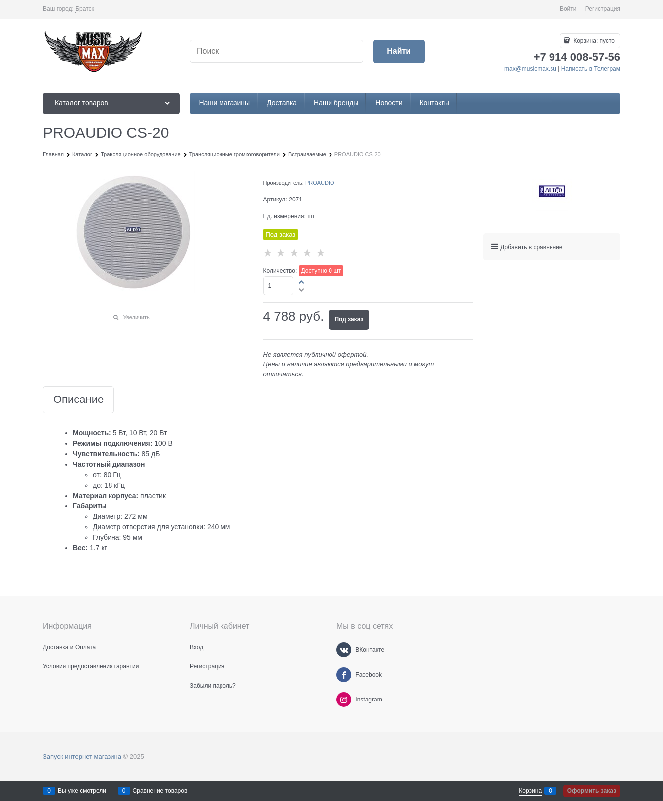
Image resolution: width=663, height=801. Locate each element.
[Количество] (278, 285)
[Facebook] (343, 674)
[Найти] (399, 51)
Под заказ (348, 319)
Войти (568, 8)
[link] (84, 9)
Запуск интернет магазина (82, 756)
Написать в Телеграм (590, 68)
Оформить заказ (591, 790)
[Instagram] (343, 699)
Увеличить (136, 317)
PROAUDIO (319, 183)
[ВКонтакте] (343, 649)
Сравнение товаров (160, 791)
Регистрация (602, 8)
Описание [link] (78, 399)
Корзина (530, 791)
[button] (302, 282)
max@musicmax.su (530, 68)
